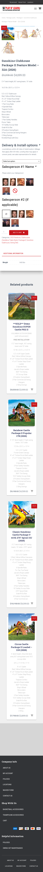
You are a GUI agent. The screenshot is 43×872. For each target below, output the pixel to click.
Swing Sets (14, 275)
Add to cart (17, 265)
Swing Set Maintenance (13, 848)
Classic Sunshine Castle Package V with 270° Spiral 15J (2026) (21, 568)
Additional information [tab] (13, 286)
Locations (30, 2)
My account (13, 2)
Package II (20, 18)
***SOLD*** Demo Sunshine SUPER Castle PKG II (22, 359)
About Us (6, 768)
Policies (6, 779)
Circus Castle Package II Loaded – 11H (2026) (21, 679)
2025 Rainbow (15, 270)
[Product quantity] (5, 264)
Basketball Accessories (13, 809)
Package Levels (11, 18)
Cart (5, 821)
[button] (38, 30)
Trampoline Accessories (13, 815)
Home (3, 18)
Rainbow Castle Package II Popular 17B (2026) (21, 465)
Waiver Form (22, 2)
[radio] (5, 214)
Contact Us (7, 796)
